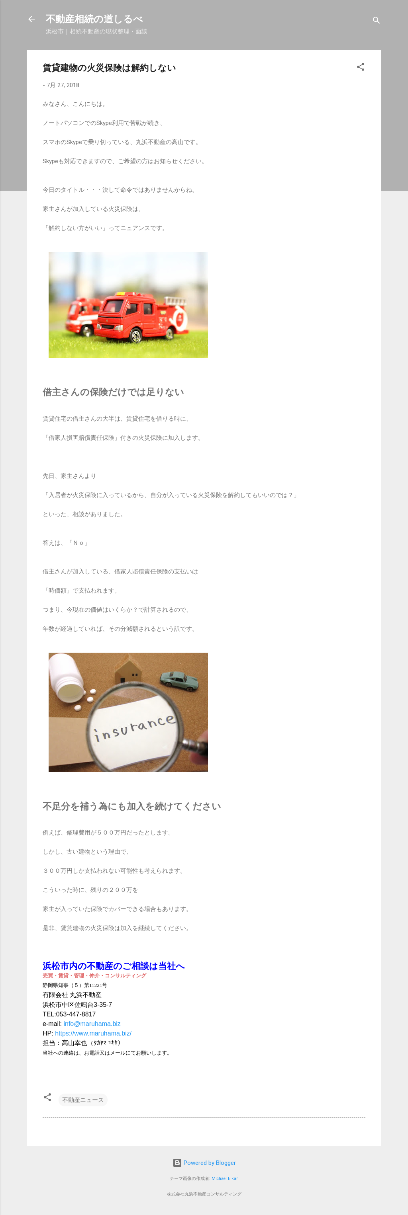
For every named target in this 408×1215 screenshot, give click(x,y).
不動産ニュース (83, 1100)
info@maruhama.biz (91, 1023)
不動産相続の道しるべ (94, 19)
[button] (360, 68)
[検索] (376, 22)
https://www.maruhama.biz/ (93, 1033)
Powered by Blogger (204, 1162)
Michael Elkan (225, 1178)
